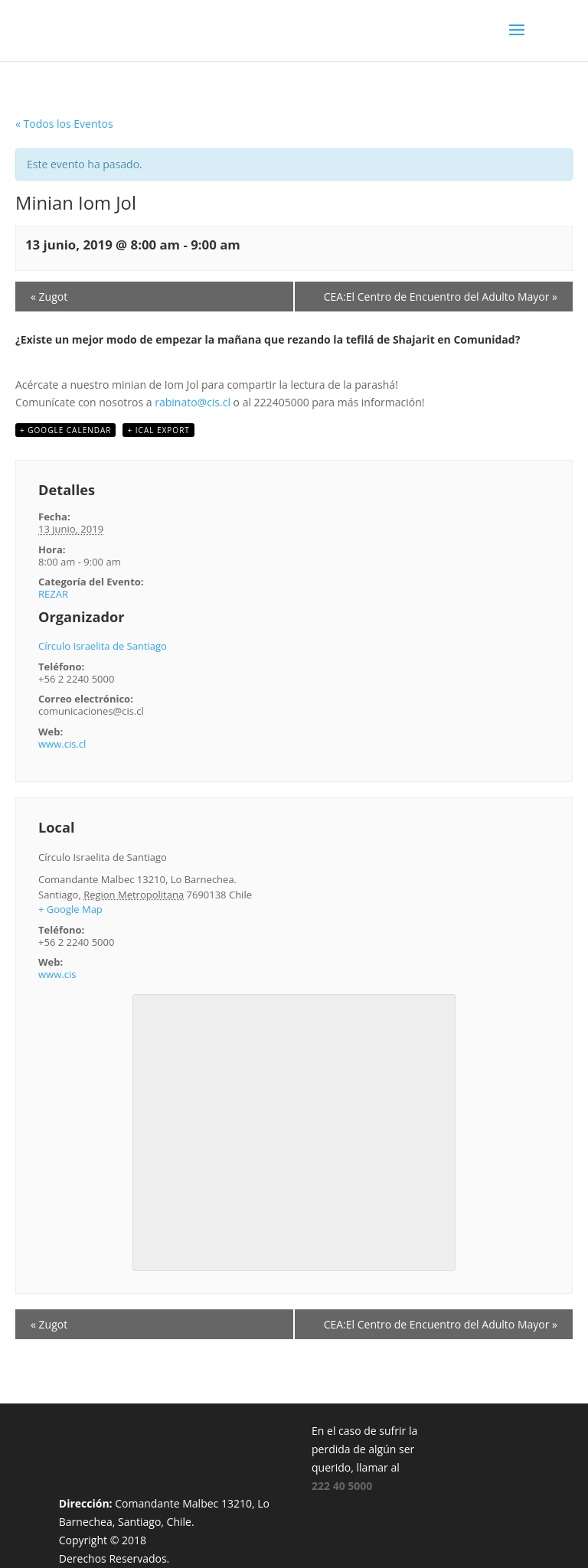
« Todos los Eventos (64, 123)
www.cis (57, 974)
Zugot (49, 296)
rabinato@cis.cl (192, 402)
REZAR (53, 594)
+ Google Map (70, 909)
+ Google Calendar (65, 430)
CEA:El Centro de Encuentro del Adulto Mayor (440, 296)
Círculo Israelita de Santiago (102, 646)
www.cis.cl (62, 744)
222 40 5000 (342, 1485)
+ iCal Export (158, 430)
